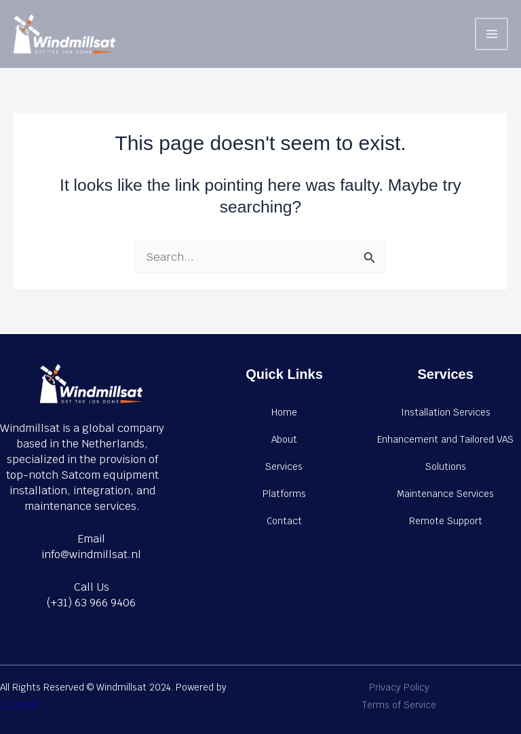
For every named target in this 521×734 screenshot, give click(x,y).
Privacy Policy (399, 687)
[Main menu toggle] (492, 34)
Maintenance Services (445, 494)
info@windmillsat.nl (91, 554)
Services (284, 466)
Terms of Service (399, 705)
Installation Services (445, 412)
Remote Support (445, 521)
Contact (284, 521)
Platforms (284, 494)
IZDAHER (18, 705)
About (284, 439)
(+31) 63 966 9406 (91, 602)
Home (284, 412)
